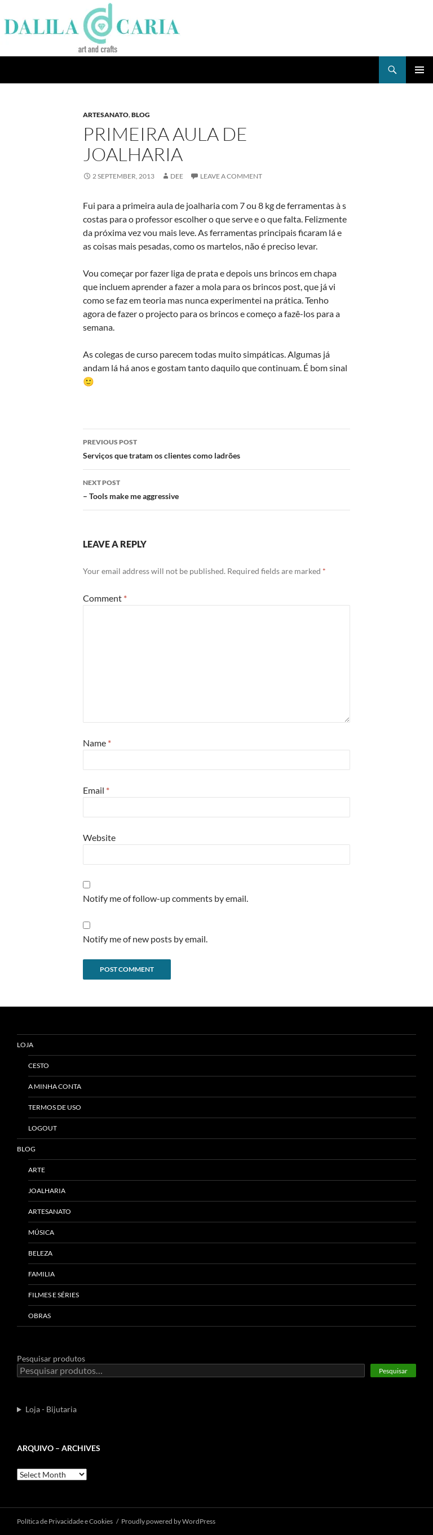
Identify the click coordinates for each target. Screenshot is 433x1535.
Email (96, 790)
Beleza (40, 1253)
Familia (41, 1274)
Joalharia (46, 1190)
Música (41, 1232)
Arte (36, 1169)
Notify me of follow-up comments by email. (165, 898)
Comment (105, 598)
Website (99, 837)
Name (97, 742)
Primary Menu (419, 69)
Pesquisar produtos (51, 1358)
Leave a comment (231, 176)
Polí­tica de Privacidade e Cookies (65, 1521)
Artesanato (106, 114)
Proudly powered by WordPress (168, 1521)
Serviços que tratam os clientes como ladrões (216, 447)
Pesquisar (393, 1371)
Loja (25, 1044)
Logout (42, 1128)
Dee (176, 176)
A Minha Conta (54, 1086)
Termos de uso (54, 1107)
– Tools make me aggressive (216, 488)
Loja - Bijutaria (51, 1409)
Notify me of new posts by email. (145, 938)
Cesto (38, 1065)
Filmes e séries (53, 1295)
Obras (39, 1315)
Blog (140, 114)
